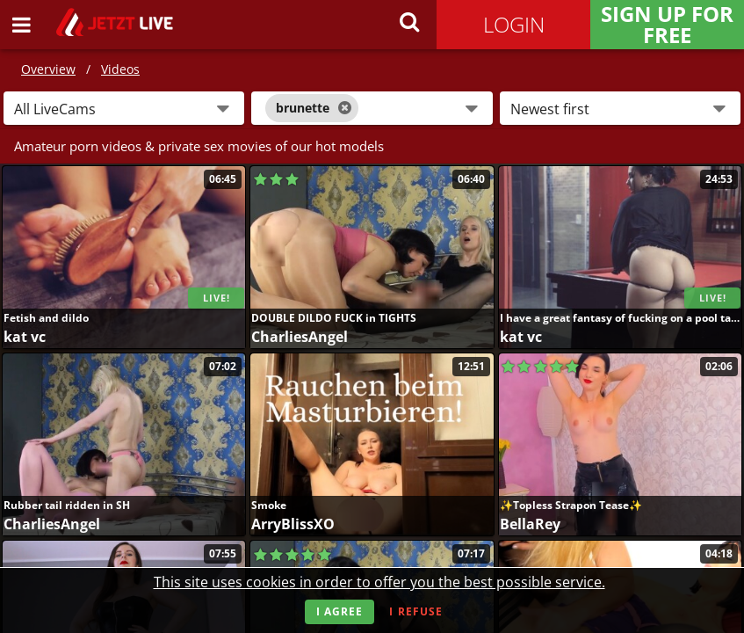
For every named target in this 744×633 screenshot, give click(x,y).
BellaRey (530, 524)
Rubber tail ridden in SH (67, 505)
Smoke (268, 505)
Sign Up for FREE (667, 24)
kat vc (25, 336)
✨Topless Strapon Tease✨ (571, 505)
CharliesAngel (299, 336)
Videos (120, 69)
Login (514, 24)
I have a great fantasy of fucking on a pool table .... (620, 317)
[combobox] (371, 108)
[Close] (344, 108)
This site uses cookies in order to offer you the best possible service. (379, 582)
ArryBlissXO (293, 524)
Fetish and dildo (46, 317)
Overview (48, 69)
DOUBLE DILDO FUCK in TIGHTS (333, 317)
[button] (124, 108)
